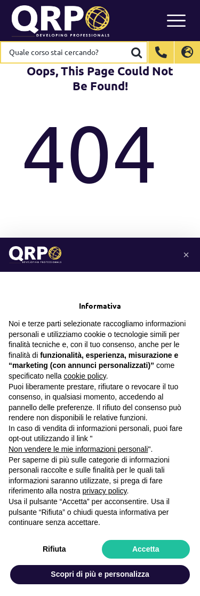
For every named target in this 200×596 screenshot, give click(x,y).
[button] (186, 254)
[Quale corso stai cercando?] (64, 52)
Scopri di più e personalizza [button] (100, 574)
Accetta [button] (145, 549)
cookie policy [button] (85, 376)
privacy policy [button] (105, 491)
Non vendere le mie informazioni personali (78, 449)
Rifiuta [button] (54, 549)
